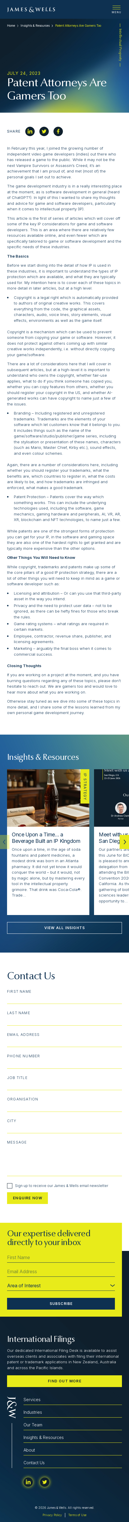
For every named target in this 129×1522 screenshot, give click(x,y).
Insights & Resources (35, 25)
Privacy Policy (52, 1515)
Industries (33, 1412)
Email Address (23, 1035)
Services (32, 1399)
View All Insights (64, 928)
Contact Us (34, 1462)
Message (17, 1142)
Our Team (33, 1424)
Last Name (18, 1013)
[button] (124, 842)
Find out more (64, 1381)
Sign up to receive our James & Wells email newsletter (57, 1185)
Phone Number (23, 1056)
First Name (19, 992)
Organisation (22, 1099)
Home (11, 25)
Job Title (17, 1078)
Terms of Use (77, 1515)
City (11, 1121)
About (29, 1449)
